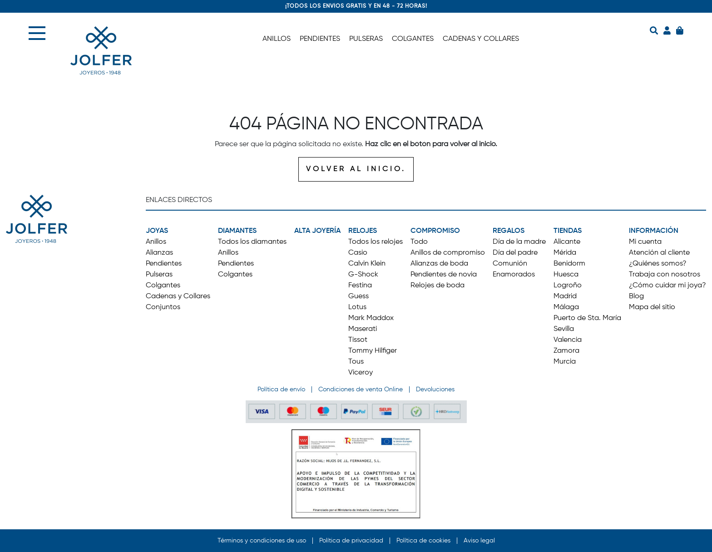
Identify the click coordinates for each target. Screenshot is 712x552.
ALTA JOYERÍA (317, 231)
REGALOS (508, 231)
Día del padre (515, 252)
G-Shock (363, 274)
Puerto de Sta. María (587, 318)
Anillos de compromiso (447, 252)
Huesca (566, 274)
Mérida (565, 252)
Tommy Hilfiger (372, 351)
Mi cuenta (645, 242)
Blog (636, 296)
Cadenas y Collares (178, 296)
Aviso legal (479, 540)
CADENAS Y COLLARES (481, 39)
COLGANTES (413, 39)
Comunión (510, 263)
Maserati (362, 329)
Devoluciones (435, 389)
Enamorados (514, 274)
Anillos (156, 242)
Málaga (566, 307)
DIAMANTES (237, 231)
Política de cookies (423, 540)
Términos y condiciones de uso (262, 540)
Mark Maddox (371, 318)
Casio (357, 252)
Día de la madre (519, 242)
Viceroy (360, 372)
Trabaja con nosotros (664, 274)
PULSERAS (366, 39)
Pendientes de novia (443, 274)
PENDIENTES (320, 39)
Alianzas (159, 252)
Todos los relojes (375, 242)
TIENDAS (568, 231)
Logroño (568, 285)
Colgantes (163, 285)
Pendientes (164, 263)
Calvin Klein (367, 263)
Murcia (565, 361)
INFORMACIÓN (653, 231)
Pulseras (159, 274)
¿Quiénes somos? (658, 263)
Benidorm (569, 263)
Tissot (357, 340)
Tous (356, 361)
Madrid (565, 296)
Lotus (357, 307)
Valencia (568, 340)
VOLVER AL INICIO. (356, 169)
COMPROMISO (435, 231)
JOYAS (157, 231)
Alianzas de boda (439, 263)
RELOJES (362, 231)
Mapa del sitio (652, 307)
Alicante (567, 242)
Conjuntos (163, 307)
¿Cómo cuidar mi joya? (667, 285)
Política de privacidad (351, 540)
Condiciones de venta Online (360, 389)
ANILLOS (276, 39)
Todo (419, 242)
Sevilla (564, 329)
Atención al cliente (659, 252)
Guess (358, 296)
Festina (360, 285)
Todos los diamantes (252, 242)
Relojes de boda (437, 285)
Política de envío (281, 389)
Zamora (566, 351)
